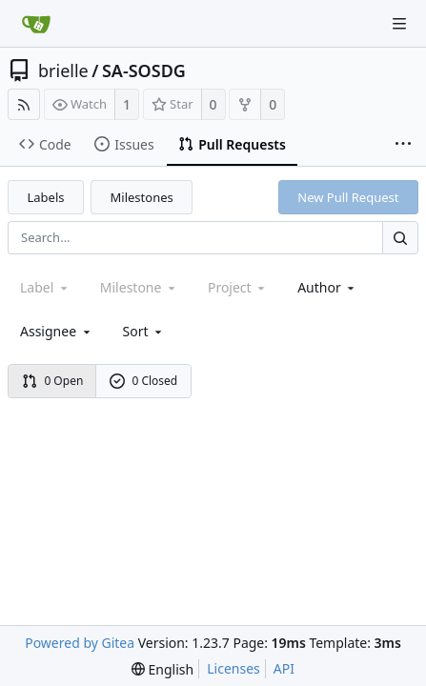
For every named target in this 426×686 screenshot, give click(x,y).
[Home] (36, 24)
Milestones (142, 197)
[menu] (144, 331)
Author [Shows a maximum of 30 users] (327, 287)
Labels (46, 197)
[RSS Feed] (24, 104)
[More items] (403, 145)
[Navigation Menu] (399, 24)
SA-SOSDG (144, 70)
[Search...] (400, 237)
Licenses (233, 668)
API (284, 668)
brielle (63, 70)
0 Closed (144, 381)
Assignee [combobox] (56, 331)
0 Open (53, 381)
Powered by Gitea (79, 643)
